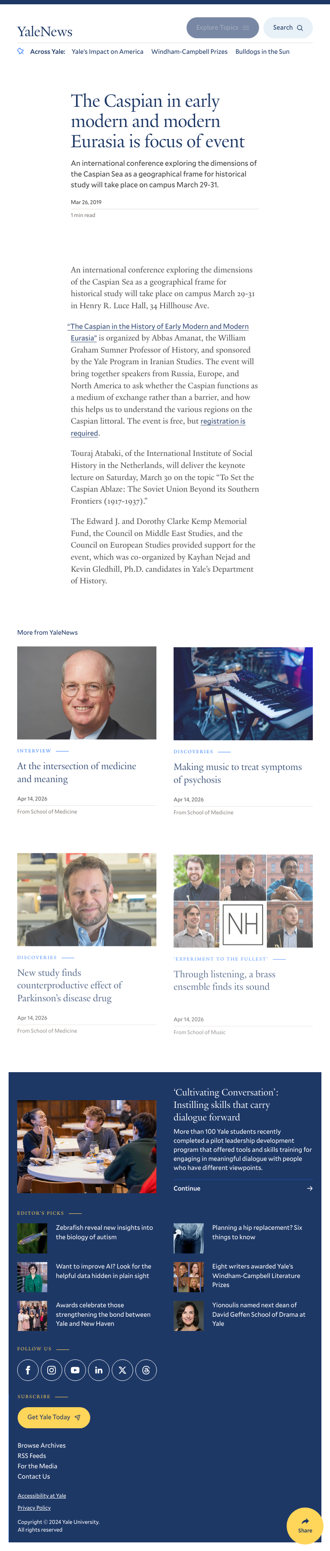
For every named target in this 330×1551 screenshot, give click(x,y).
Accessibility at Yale (42, 1495)
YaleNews (45, 33)
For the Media (37, 1466)
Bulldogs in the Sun (262, 51)
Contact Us (34, 1476)
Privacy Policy (34, 1507)
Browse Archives (42, 1445)
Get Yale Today (54, 1417)
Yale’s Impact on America (108, 51)
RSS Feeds (32, 1456)
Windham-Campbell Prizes (189, 51)
